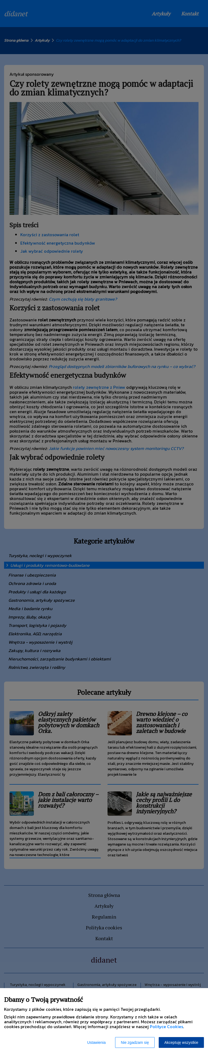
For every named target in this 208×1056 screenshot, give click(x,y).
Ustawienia (96, 1042)
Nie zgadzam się (135, 1042)
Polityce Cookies (166, 1026)
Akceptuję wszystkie (181, 1042)
